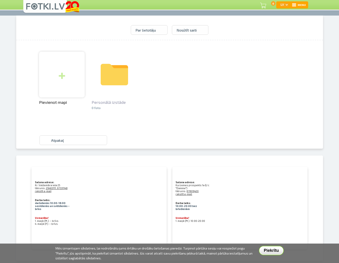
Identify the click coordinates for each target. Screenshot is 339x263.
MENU (299, 4)
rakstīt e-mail (43, 191)
